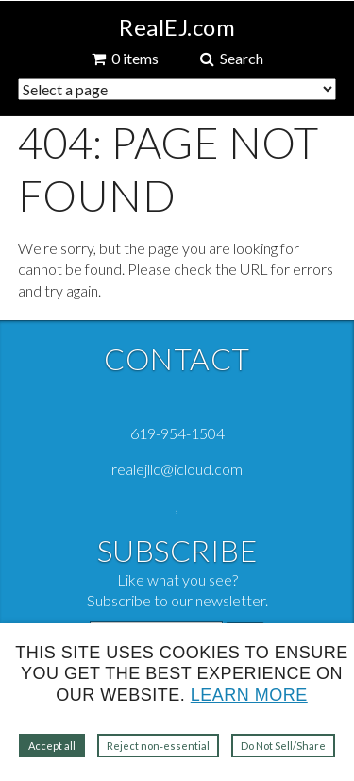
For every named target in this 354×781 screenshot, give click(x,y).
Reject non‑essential (158, 745)
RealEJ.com (177, 27)
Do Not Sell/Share (283, 745)
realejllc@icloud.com (177, 469)
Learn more (249, 695)
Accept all (52, 745)
